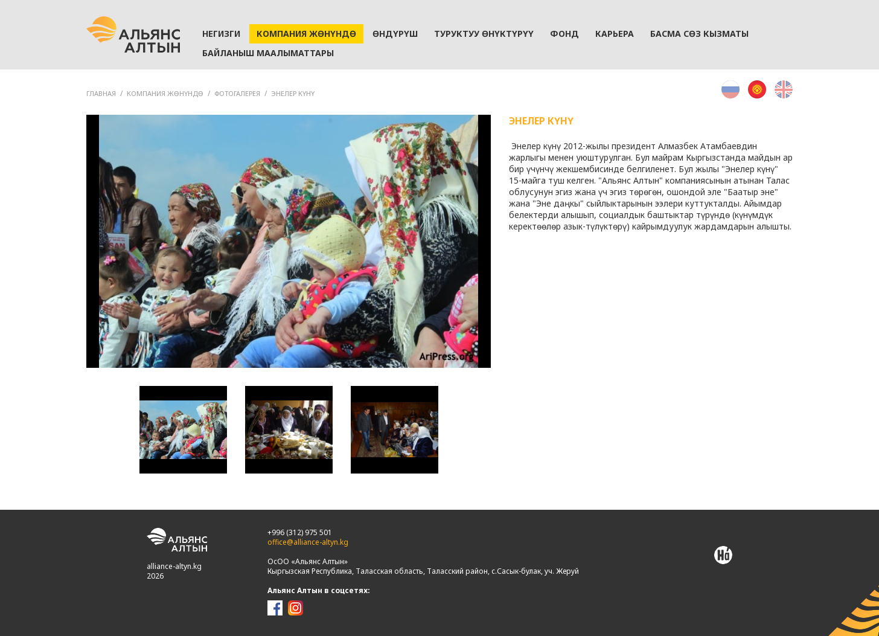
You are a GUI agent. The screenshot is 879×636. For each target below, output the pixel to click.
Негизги (221, 33)
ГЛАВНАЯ (101, 93)
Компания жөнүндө (306, 33)
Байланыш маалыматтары (268, 53)
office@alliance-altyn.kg (307, 542)
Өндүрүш (395, 33)
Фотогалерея (237, 93)
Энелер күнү (293, 93)
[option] (288, 241)
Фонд (564, 33)
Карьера (614, 33)
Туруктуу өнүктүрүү (484, 33)
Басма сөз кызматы (699, 33)
